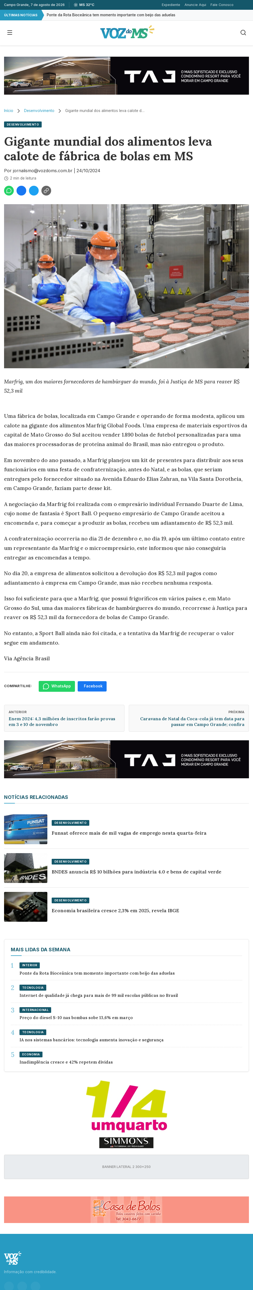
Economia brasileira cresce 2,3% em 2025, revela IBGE (115, 910)
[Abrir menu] (9, 33)
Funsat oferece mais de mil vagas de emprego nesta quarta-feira (129, 833)
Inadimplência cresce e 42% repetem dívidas (66, 1062)
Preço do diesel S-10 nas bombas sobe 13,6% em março (76, 1017)
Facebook (93, 686)
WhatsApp (57, 686)
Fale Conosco (222, 5)
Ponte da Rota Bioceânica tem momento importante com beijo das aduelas (111, 15)
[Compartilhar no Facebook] (21, 191)
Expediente (171, 5)
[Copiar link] (46, 191)
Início (8, 110)
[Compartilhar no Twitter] (34, 191)
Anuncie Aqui (195, 5)
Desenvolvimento (39, 110)
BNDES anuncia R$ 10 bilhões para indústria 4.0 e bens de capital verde (136, 872)
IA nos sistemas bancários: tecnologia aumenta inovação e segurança (91, 1039)
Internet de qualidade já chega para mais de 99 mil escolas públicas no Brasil (98, 995)
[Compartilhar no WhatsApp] (9, 191)
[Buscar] (243, 33)
